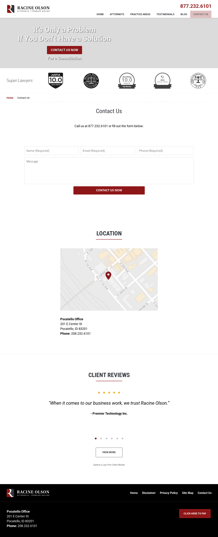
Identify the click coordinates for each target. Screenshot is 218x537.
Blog (184, 14)
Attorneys (117, 14)
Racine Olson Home (28, 8)
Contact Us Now (64, 50)
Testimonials (166, 14)
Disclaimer (149, 493)
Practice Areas (140, 14)
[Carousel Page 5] (117, 438)
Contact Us (200, 14)
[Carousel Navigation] (109, 438)
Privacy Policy (169, 493)
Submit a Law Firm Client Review (109, 465)
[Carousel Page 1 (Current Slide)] (95, 438)
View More (109, 452)
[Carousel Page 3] (106, 438)
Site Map (187, 493)
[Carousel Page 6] (122, 438)
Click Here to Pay (195, 513)
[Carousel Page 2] (101, 438)
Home (100, 14)
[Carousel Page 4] (111, 438)
